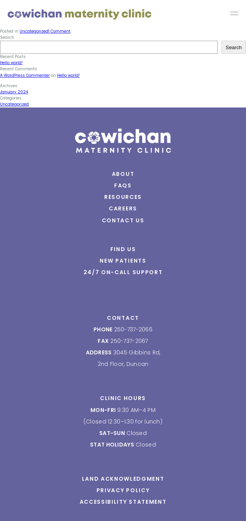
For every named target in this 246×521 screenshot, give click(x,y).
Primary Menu (234, 14)
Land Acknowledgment (123, 479)
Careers (123, 208)
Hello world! (11, 63)
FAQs (123, 185)
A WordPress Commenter (25, 75)
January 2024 (14, 92)
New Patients (123, 261)
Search (234, 47)
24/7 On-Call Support (123, 272)
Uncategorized (14, 104)
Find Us (123, 249)
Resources (123, 197)
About (123, 174)
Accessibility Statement (123, 502)
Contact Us (123, 220)
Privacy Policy (123, 490)
